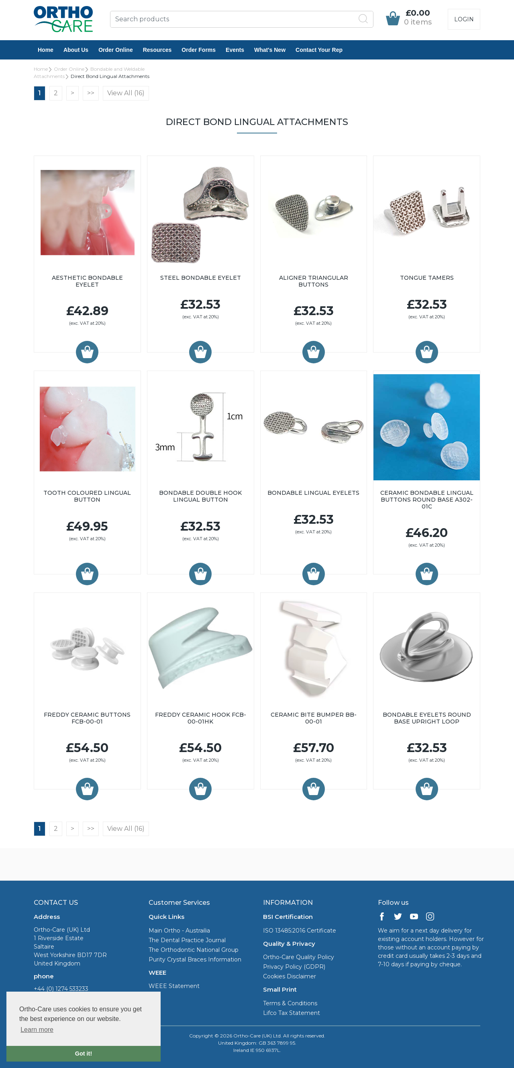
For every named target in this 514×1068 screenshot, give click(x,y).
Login (464, 19)
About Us (75, 50)
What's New (270, 50)
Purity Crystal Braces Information (195, 959)
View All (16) (126, 93)
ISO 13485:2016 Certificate (299, 930)
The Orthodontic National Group (194, 949)
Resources (157, 50)
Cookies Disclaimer (289, 976)
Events (235, 50)
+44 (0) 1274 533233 (61, 988)
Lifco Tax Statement (291, 1013)
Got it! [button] (83, 1053)
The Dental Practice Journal (187, 940)
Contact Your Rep (319, 50)
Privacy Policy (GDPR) (294, 966)
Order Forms (199, 50)
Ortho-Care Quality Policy (298, 957)
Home (45, 50)
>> (90, 93)
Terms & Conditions (290, 1003)
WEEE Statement (174, 986)
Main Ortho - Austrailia (179, 930)
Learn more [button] (36, 1029)
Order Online (115, 50)
